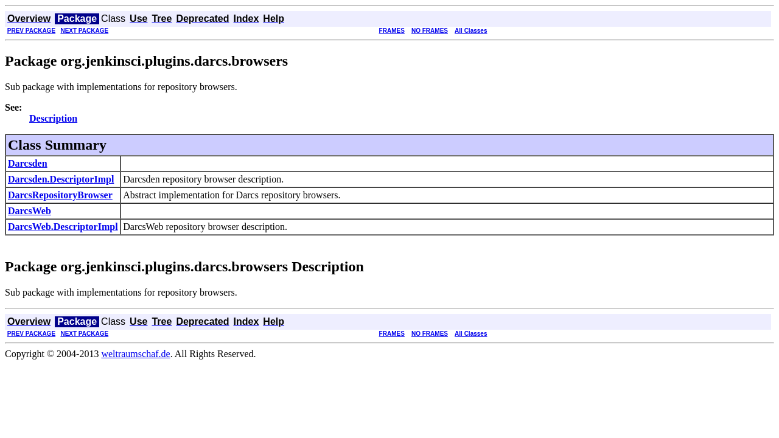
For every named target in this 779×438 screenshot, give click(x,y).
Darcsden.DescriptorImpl (61, 179)
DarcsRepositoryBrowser (60, 195)
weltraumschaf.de (135, 354)
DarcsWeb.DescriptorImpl (63, 226)
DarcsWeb (29, 211)
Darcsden (27, 163)
